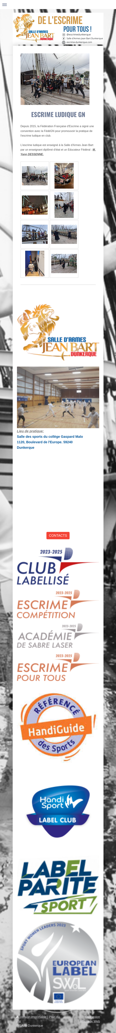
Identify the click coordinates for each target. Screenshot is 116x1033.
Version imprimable (31, 1017)
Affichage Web (90, 1021)
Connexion (92, 1017)
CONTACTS (58, 535)
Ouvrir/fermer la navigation (58, 4)
